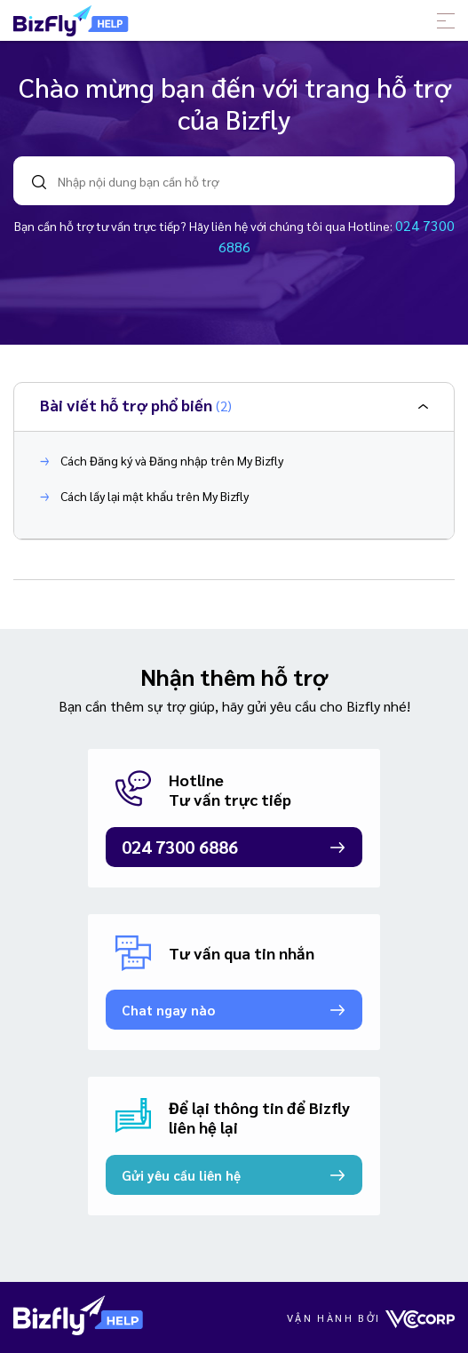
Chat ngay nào (168, 1009)
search (39, 182)
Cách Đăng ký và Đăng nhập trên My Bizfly (161, 460)
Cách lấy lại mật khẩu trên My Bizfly (144, 496)
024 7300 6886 (180, 846)
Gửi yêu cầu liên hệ (181, 1174)
